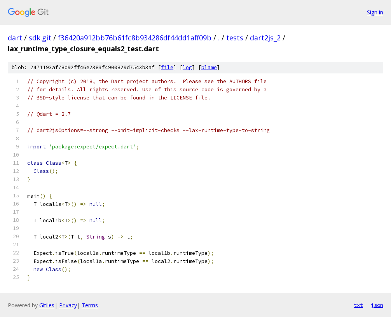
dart (15, 37)
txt (358, 304)
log (187, 67)
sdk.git (40, 37)
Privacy (68, 305)
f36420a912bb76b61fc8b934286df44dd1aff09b (134, 37)
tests (234, 37)
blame (209, 67)
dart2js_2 (265, 37)
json (377, 304)
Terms (90, 305)
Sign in (375, 12)
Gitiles (46, 305)
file (167, 67)
